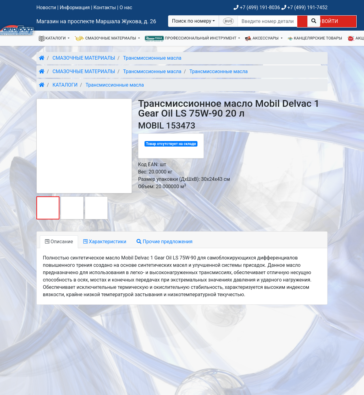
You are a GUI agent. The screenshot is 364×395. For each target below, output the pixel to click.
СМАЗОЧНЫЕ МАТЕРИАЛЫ (105, 38)
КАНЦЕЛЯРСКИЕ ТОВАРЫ (314, 38)
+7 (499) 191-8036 (257, 7)
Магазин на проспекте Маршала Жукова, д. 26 (96, 21)
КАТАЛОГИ (53, 38)
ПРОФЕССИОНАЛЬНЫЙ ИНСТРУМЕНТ (191, 38)
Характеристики (104, 241)
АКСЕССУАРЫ (262, 38)
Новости (46, 7)
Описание (59, 241)
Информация (75, 7)
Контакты (104, 7)
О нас (125, 7)
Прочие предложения (164, 241)
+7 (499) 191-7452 (304, 7)
